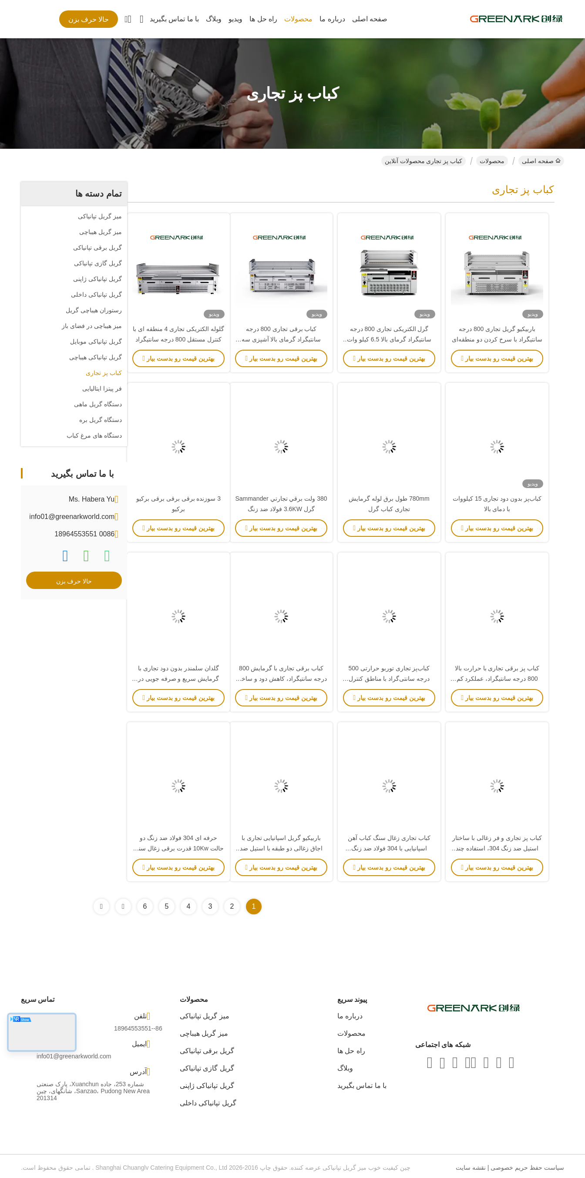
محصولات (298, 19)
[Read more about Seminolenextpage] (123, 906)
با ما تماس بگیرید (174, 19)
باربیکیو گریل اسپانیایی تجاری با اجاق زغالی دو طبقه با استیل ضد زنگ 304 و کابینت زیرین (281, 848)
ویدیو (235, 19)
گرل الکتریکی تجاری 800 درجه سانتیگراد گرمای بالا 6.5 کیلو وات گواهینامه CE (389, 339)
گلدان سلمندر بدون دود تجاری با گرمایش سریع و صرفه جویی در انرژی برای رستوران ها (178, 679)
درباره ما (332, 19)
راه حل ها (263, 19)
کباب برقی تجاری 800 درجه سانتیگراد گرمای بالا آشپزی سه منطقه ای (281, 339)
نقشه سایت (471, 1167)
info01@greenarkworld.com (71, 516)
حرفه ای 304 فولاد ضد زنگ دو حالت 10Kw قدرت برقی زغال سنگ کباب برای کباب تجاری (178, 848)
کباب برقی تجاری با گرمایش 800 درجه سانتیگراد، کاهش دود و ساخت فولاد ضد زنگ (280, 679)
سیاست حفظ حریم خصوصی (527, 1167)
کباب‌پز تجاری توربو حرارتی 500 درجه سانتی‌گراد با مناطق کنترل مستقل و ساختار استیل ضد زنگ (389, 679)
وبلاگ (214, 19)
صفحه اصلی (369, 19)
